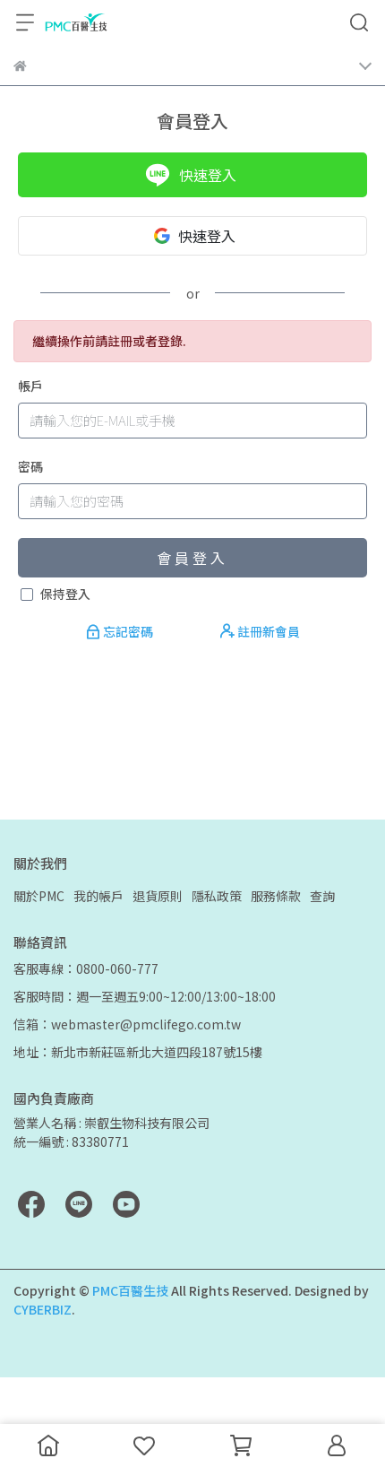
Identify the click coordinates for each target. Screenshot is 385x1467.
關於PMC (38, 896)
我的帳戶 (98, 896)
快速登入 (190, 174)
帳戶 (30, 386)
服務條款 (276, 896)
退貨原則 (158, 896)
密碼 (30, 466)
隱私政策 (217, 896)
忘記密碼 (121, 631)
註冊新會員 (260, 631)
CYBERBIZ (42, 1309)
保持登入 (65, 594)
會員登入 (192, 558)
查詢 (322, 896)
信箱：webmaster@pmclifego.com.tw (127, 1024)
